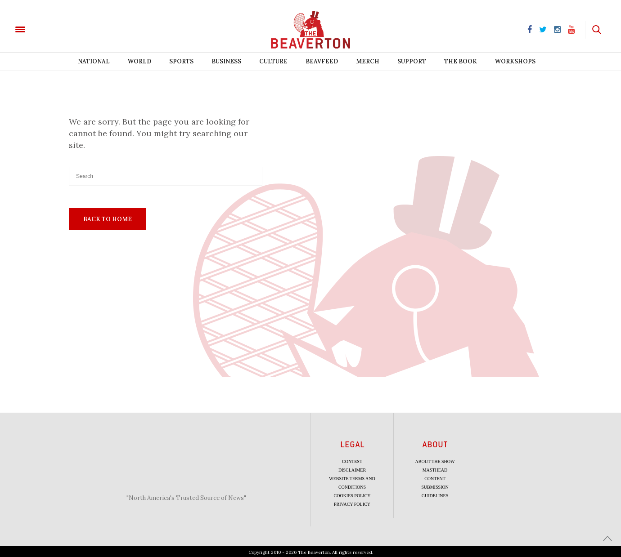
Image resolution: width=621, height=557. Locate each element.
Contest (352, 461)
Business (226, 61)
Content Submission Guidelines (435, 487)
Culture (273, 61)
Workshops (515, 61)
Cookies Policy (352, 495)
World (139, 61)
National (94, 61)
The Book (460, 61)
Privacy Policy (352, 504)
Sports (181, 61)
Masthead (435, 470)
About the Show (435, 461)
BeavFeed (322, 61)
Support (411, 61)
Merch (367, 61)
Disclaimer (352, 470)
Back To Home (107, 219)
